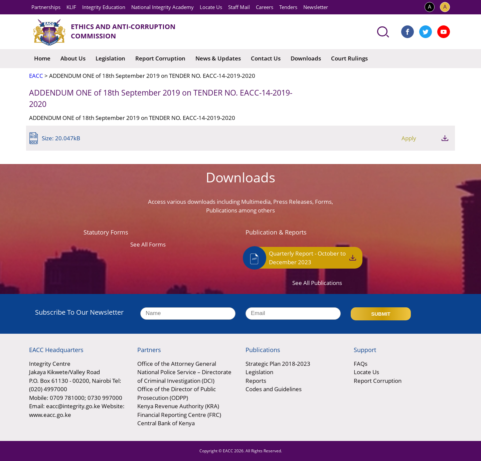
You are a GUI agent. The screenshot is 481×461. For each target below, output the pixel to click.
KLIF (71, 7)
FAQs (360, 363)
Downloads (306, 58)
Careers (264, 7)
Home (42, 58)
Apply (409, 138)
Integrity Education (103, 7)
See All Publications (317, 283)
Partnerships (45, 7)
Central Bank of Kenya (166, 423)
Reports (256, 381)
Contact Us (266, 58)
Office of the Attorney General (176, 363)
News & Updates (218, 58)
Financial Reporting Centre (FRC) (179, 415)
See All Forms (148, 244)
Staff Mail (239, 7)
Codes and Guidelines (274, 389)
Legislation (110, 58)
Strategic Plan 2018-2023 (278, 363)
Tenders (288, 7)
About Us (73, 58)
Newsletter (315, 7)
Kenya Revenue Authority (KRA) (178, 406)
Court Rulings (349, 58)
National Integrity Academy (162, 7)
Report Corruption (160, 58)
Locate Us (211, 7)
